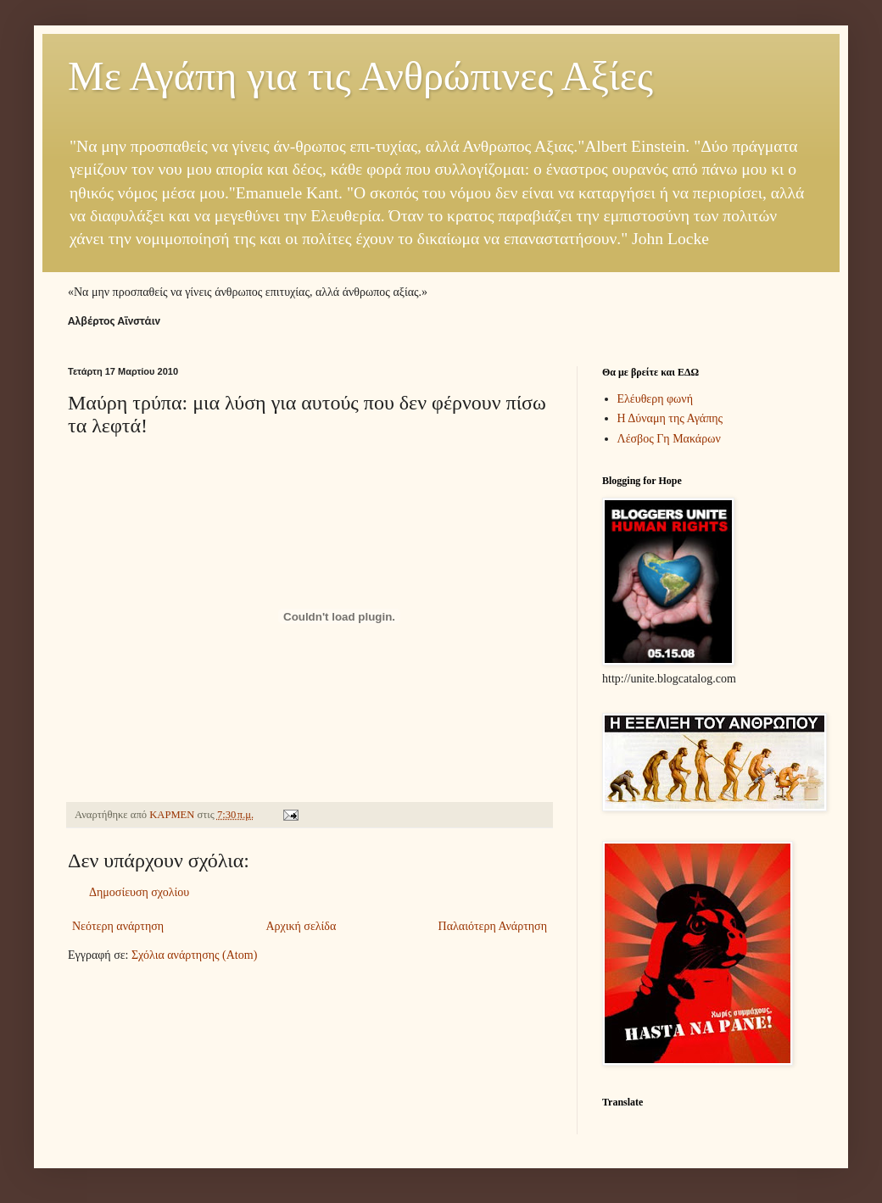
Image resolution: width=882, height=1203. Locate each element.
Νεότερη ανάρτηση (118, 926)
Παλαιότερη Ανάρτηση (492, 926)
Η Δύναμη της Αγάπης (670, 418)
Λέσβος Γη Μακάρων (669, 438)
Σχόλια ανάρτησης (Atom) (194, 955)
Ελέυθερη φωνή (655, 399)
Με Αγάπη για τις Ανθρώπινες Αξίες (360, 75)
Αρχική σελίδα (300, 926)
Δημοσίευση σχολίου (139, 892)
